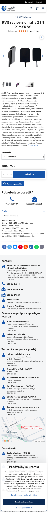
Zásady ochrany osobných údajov (24, 506)
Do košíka (29, 174)
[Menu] (43, 8)
